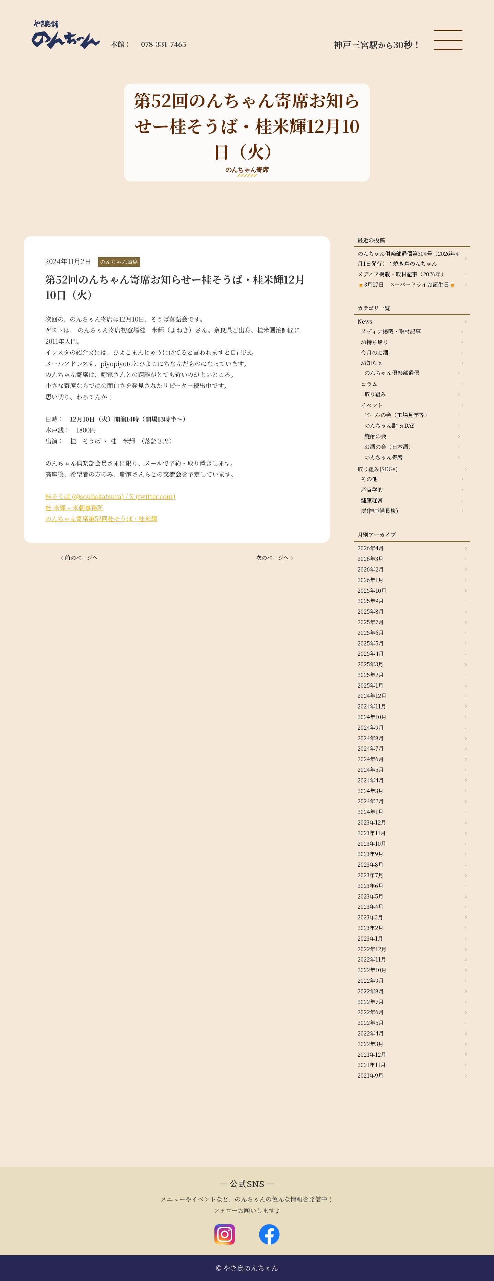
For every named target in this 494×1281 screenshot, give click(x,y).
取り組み (375, 394)
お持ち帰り (374, 342)
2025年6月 (370, 633)
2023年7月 (370, 875)
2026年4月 (370, 548)
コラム (369, 384)
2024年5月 (370, 770)
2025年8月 (370, 611)
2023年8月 (370, 864)
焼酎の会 (375, 436)
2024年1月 (370, 812)
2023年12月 (371, 822)
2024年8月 (370, 738)
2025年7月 (370, 622)
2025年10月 (372, 590)
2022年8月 (370, 991)
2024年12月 (372, 696)
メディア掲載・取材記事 (391, 331)
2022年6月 (370, 1012)
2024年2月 (370, 801)
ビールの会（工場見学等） (397, 415)
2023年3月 (370, 917)
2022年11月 (371, 959)
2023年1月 (370, 938)
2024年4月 (370, 780)
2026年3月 (370, 559)
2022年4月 (370, 1033)
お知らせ (372, 363)
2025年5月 (370, 643)
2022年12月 (372, 949)
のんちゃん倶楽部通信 (391, 373)
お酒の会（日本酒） (389, 447)
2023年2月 (370, 928)
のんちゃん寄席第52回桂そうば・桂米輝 (101, 518)
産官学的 (372, 489)
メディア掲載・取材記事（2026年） (401, 274)
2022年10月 (372, 970)
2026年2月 (370, 569)
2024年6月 (370, 759)
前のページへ (81, 558)
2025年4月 (370, 653)
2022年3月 (370, 1044)
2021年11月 (371, 1065)
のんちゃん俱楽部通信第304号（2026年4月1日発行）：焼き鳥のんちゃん (408, 258)
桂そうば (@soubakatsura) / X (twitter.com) (110, 496)
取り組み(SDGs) (377, 469)
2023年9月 (370, 854)
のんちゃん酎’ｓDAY (389, 425)
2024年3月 (370, 791)
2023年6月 (370, 886)
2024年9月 (370, 727)
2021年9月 (370, 1075)
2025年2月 (370, 675)
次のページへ (272, 558)
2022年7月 (370, 1002)
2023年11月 (371, 833)
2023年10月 (371, 843)
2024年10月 (372, 717)
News (364, 321)
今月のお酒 (374, 352)
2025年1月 (370, 685)
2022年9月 (370, 980)
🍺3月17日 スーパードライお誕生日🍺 (406, 284)
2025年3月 (370, 664)
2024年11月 (371, 706)
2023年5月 (370, 896)
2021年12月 (371, 1054)
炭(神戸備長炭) (379, 511)
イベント (372, 405)
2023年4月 (370, 906)
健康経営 (372, 500)
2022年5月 (370, 1023)
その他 (369, 479)
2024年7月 (370, 748)
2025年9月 (370, 601)
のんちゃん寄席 (383, 457)
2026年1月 (370, 580)
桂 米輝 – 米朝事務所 (74, 507)
